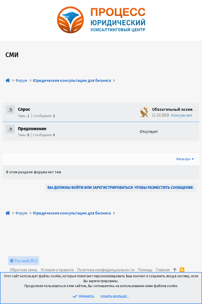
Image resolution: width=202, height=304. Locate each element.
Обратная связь (24, 269)
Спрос (24, 109)
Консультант (181, 115)
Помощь (145, 269)
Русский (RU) (24, 260)
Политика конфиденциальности (106, 269)
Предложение (32, 129)
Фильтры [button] (183, 159)
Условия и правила (57, 269)
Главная (163, 269)
